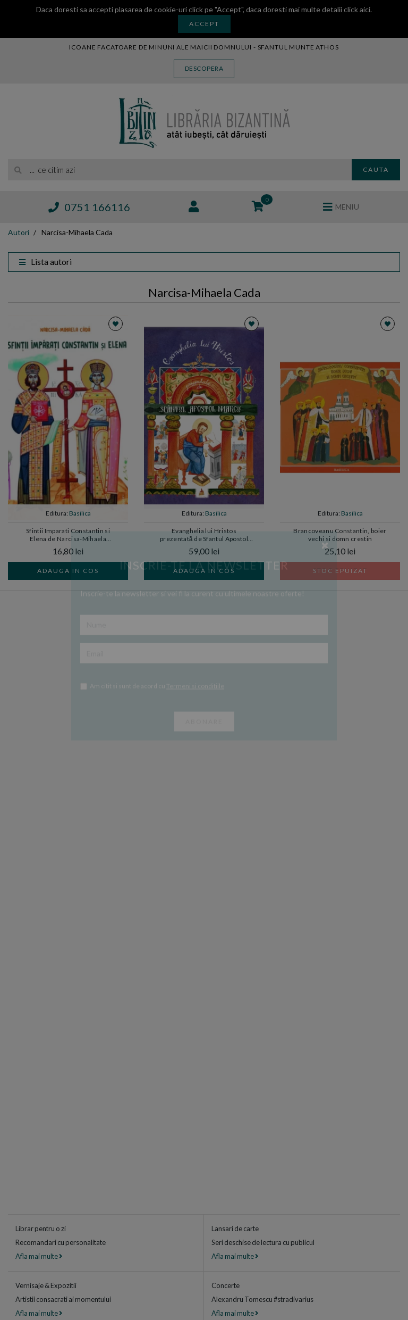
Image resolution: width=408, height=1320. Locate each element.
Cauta (376, 169)
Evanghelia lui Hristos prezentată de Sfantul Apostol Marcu (204, 535)
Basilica (80, 513)
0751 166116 (89, 207)
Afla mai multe (38, 1256)
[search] (180, 169)
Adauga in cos (68, 571)
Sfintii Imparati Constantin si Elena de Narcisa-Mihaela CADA (68, 535)
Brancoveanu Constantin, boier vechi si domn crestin (340, 534)
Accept (204, 24)
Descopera (204, 68)
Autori (18, 232)
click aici (357, 9)
